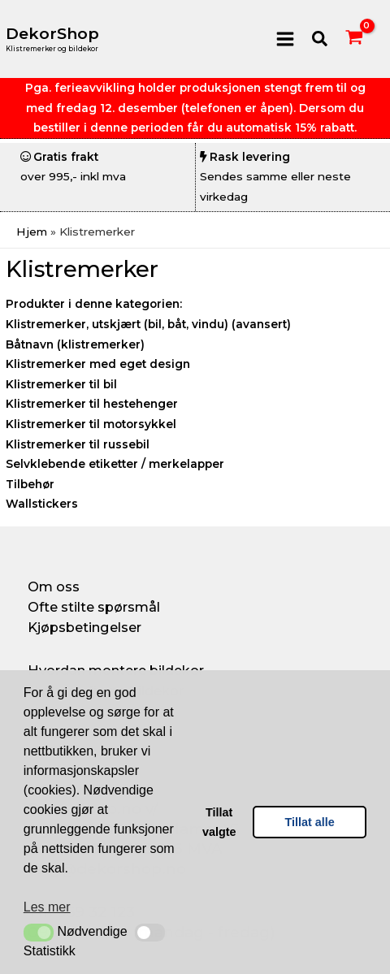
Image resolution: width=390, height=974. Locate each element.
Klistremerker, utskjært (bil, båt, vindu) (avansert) (148, 324)
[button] (39, 933)
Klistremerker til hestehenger (92, 403)
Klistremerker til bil (61, 384)
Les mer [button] (47, 907)
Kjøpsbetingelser (84, 627)
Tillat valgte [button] (219, 822)
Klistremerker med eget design (98, 363)
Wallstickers (42, 503)
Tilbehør (30, 484)
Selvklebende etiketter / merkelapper (115, 463)
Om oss (54, 586)
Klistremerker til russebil (78, 444)
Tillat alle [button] (310, 822)
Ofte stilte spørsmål (94, 607)
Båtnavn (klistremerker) (75, 344)
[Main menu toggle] (284, 38)
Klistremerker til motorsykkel (91, 424)
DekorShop (52, 33)
